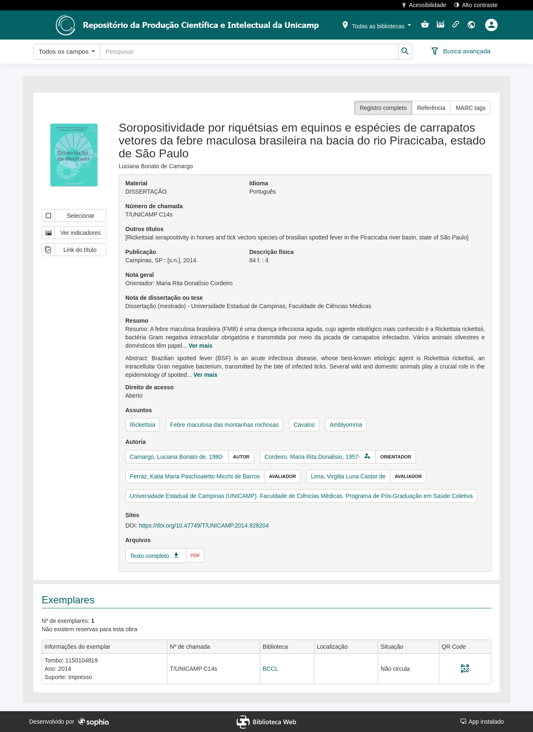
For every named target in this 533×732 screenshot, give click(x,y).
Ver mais (201, 345)
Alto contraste (476, 5)
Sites (132, 515)
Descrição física (271, 252)
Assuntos (138, 410)
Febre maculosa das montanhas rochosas (224, 424)
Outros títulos (144, 229)
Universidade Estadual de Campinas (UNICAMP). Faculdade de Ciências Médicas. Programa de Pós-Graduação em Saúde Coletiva (301, 496)
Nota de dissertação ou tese (164, 297)
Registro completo (383, 108)
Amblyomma (346, 424)
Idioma (258, 183)
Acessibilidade (423, 5)
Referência (431, 108)
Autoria (135, 441)
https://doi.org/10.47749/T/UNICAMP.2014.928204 (204, 525)
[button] (376, 24)
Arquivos (138, 540)
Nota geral (139, 274)
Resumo (136, 320)
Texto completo (149, 556)
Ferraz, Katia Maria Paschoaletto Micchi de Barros (195, 476)
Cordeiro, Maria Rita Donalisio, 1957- (312, 456)
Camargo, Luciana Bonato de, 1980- (177, 456)
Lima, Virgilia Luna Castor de (348, 476)
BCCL (270, 668)
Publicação (140, 252)
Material (136, 183)
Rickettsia (142, 424)
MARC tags (471, 108)
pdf (195, 555)
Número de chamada (154, 206)
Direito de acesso (149, 387)
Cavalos (304, 424)
